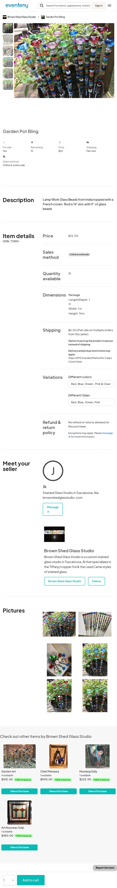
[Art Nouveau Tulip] (19, 825)
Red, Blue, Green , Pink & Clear (91, 384)
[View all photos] (64, 73)
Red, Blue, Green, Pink (85, 402)
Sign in (98, 5)
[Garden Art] (19, 769)
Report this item (105, 867)
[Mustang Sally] (97, 769)
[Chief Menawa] (58, 769)
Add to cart (31, 880)
